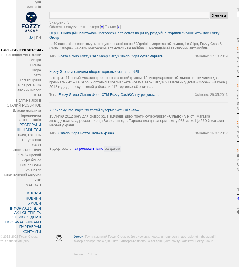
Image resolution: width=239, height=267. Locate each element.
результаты (150, 95)
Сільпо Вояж (30, 165)
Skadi (36, 145)
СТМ (105, 95)
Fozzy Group (68, 56)
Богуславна (31, 140)
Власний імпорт (28, 90)
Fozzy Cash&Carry (125, 95)
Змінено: (202, 56)
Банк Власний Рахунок (22, 175)
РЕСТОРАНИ (30, 125)
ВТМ (37, 95)
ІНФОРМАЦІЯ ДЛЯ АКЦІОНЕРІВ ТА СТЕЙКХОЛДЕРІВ (25, 212)
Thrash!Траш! (30, 80)
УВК (37, 180)
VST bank (33, 170)
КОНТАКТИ (31, 232)
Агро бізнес (31, 160)
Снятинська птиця (26, 150)
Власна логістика (27, 110)
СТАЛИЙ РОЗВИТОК (24, 105)
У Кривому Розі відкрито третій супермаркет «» (94, 110)
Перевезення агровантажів (30, 117)
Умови (78, 236)
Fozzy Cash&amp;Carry (98, 56)
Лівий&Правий (29, 155)
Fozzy (36, 75)
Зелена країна (102, 133)
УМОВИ (34, 203)
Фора (36, 70)
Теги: (53, 56)
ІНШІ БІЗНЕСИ (29, 130)
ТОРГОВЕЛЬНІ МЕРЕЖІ (20, 50)
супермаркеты (151, 56)
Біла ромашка (29, 85)
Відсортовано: (60, 149)
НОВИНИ (33, 198)
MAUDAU (33, 185)
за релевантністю (88, 149)
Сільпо (35, 65)
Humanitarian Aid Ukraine (21, 55)
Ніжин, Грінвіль (29, 135)
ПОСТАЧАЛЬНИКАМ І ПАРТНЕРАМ (23, 224)
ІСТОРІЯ (34, 193)
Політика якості (28, 100)
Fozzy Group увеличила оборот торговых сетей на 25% (94, 72)
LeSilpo (35, 60)
